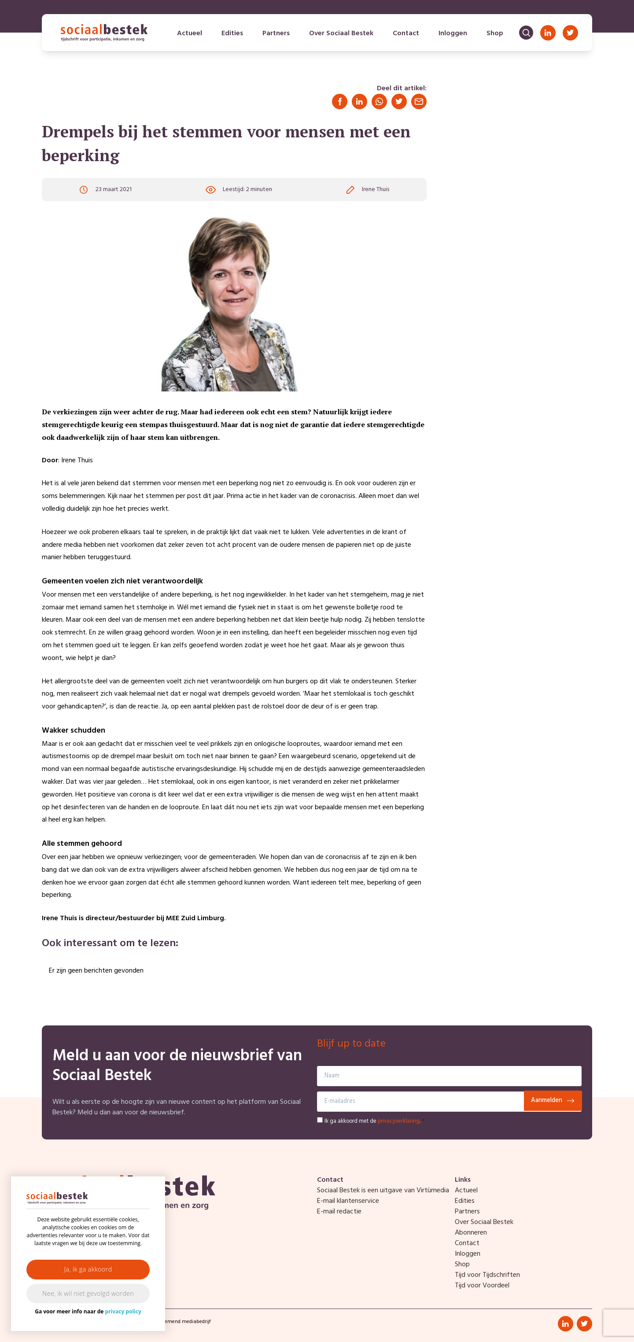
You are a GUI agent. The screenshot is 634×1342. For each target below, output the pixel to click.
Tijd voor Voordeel (482, 1285)
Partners (276, 33)
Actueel (189, 33)
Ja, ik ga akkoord (88, 1269)
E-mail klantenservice (348, 1201)
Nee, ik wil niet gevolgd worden (88, 1293)
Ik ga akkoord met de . (374, 1121)
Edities (232, 33)
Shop (495, 33)
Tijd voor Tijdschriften (487, 1275)
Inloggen (453, 33)
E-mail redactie (339, 1211)
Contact (406, 33)
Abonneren (471, 1233)
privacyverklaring (399, 1121)
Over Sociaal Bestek (341, 33)
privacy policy (123, 1311)
